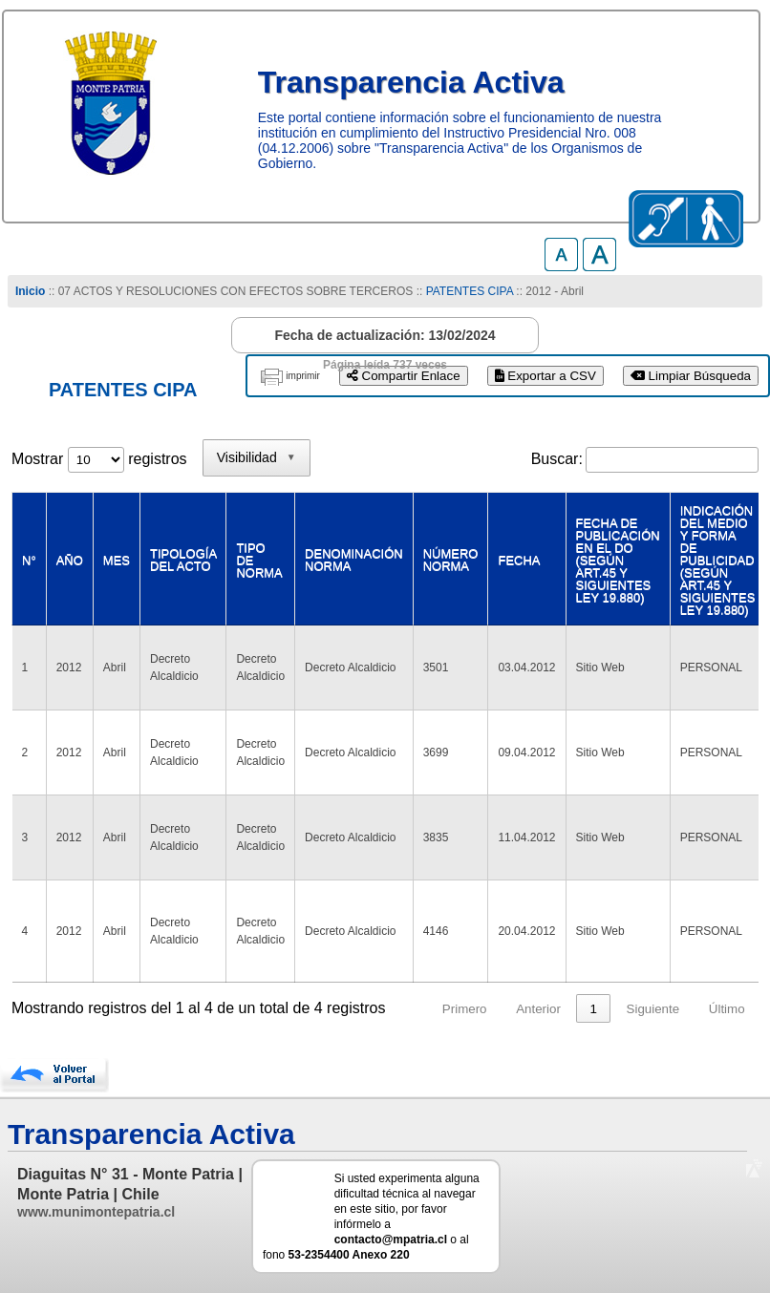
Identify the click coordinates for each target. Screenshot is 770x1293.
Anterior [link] (538, 1009)
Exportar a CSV (545, 376)
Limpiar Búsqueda (691, 376)
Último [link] (727, 1009)
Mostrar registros (98, 459)
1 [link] (592, 1009)
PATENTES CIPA (469, 291)
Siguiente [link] (653, 1009)
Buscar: (557, 459)
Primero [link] (464, 1009)
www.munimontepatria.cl (96, 1211)
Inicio (30, 291)
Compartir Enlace (403, 376)
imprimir (303, 376)
